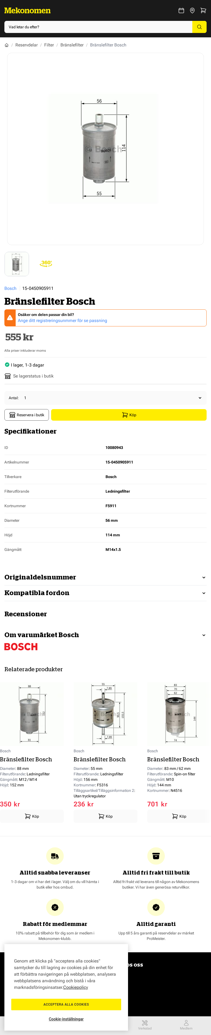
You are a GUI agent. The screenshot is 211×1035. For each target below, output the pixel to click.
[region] (66, 987)
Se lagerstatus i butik (29, 376)
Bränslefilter (72, 45)
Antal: (14, 398)
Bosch (10, 288)
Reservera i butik (26, 415)
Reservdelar (26, 45)
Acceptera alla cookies (66, 1004)
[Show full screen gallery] (105, 149)
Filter (49, 45)
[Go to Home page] (27, 10)
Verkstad (145, 1025)
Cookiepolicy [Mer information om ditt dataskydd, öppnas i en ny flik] (75, 987)
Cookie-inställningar (66, 1019)
